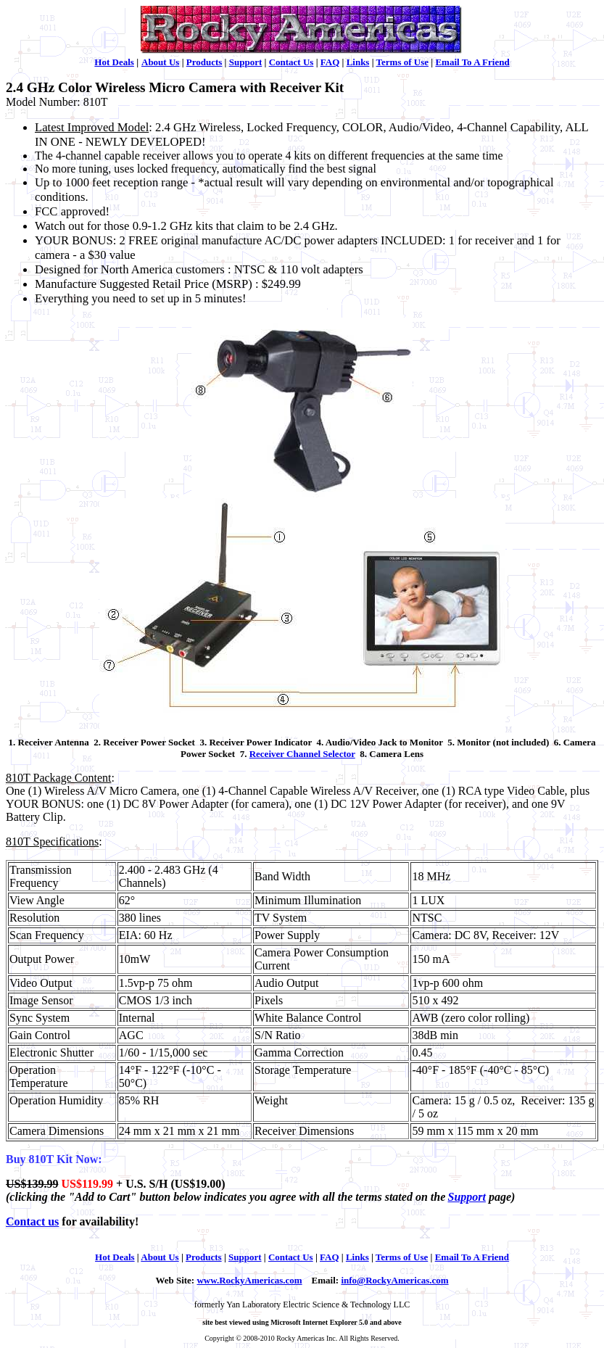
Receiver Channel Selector (302, 753)
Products (204, 62)
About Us (160, 62)
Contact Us (291, 62)
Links (358, 62)
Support (245, 62)
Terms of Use (402, 62)
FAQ (329, 62)
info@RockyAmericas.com (394, 1280)
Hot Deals (114, 62)
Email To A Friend (472, 62)
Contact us (32, 1221)
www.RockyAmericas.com (249, 1280)
